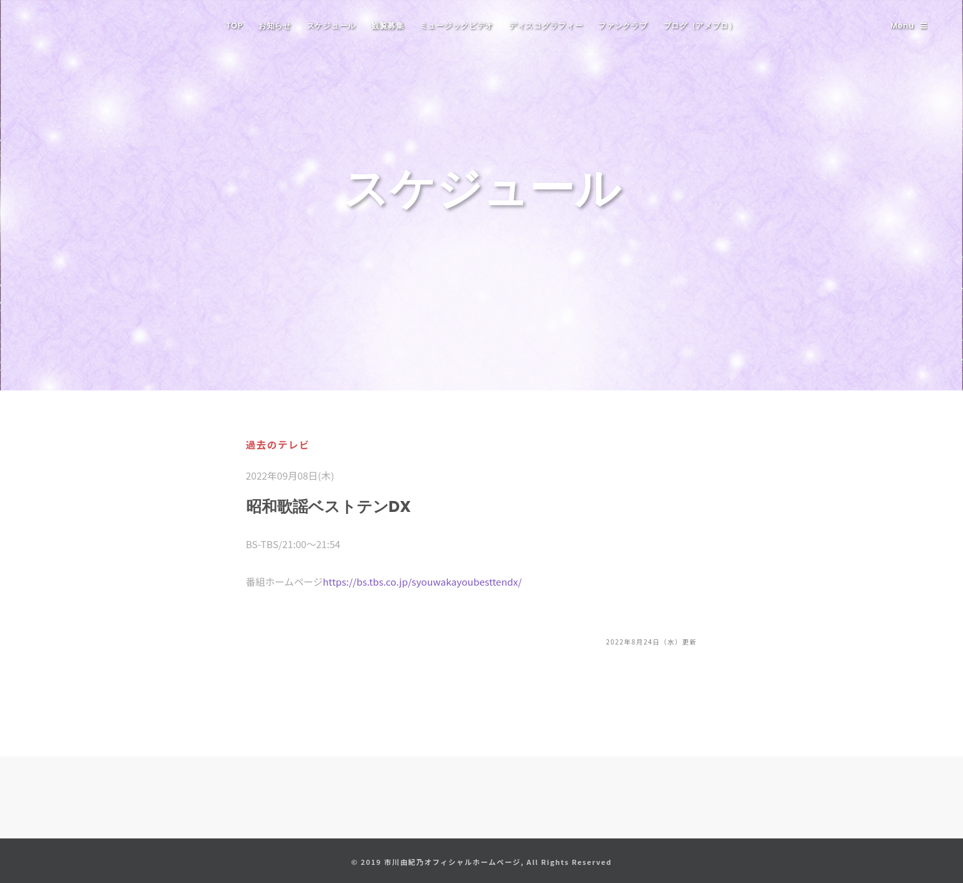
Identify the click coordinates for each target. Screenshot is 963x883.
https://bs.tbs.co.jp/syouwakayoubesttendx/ (422, 581)
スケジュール (331, 25)
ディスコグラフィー (546, 25)
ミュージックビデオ (456, 25)
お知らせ (274, 25)
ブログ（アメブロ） (700, 25)
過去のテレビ (278, 444)
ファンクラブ (622, 25)
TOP (234, 25)
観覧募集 (387, 25)
